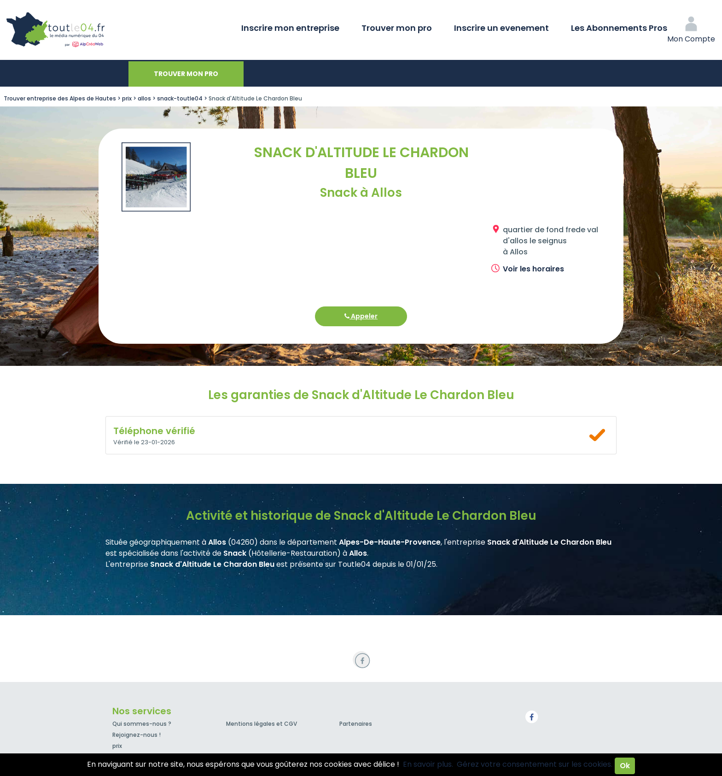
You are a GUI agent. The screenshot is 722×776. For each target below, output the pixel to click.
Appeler (361, 316)
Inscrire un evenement (501, 28)
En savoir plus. (428, 764)
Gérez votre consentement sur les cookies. (534, 764)
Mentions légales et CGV (261, 724)
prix (117, 746)
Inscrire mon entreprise (290, 28)
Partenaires (355, 724)
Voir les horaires (533, 269)
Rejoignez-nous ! (136, 735)
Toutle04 (92, 30)
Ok (625, 765)
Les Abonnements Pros (619, 28)
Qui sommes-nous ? (141, 724)
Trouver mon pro (396, 28)
